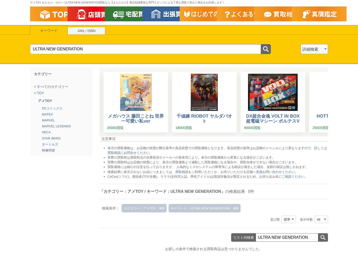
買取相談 (181, 172)
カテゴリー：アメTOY (140, 208)
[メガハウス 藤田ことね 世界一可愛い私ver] (136, 102)
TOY (40, 93)
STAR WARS (51, 138)
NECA (46, 132)
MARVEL (48, 120)
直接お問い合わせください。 (277, 172)
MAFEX (47, 114)
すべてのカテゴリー (52, 87)
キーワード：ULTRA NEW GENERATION (200, 208)
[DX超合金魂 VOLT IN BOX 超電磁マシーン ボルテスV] (273, 102)
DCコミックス (52, 108)
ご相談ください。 (295, 176)
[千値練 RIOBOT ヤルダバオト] (204, 102)
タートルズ (50, 144)
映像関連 (48, 150)
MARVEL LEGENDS (56, 126)
